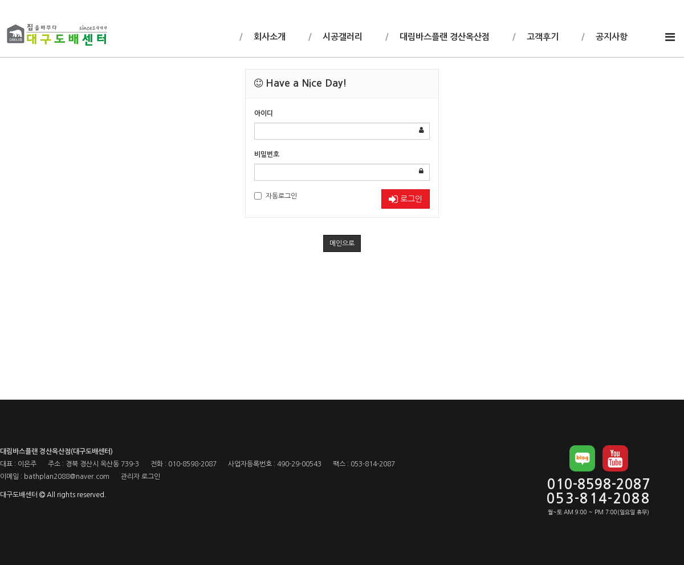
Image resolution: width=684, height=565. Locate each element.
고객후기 (541, 36)
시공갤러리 (341, 36)
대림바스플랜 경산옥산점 (443, 36)
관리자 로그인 (140, 476)
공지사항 (610, 36)
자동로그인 (275, 196)
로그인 (405, 199)
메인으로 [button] (342, 243)
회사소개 (268, 36)
